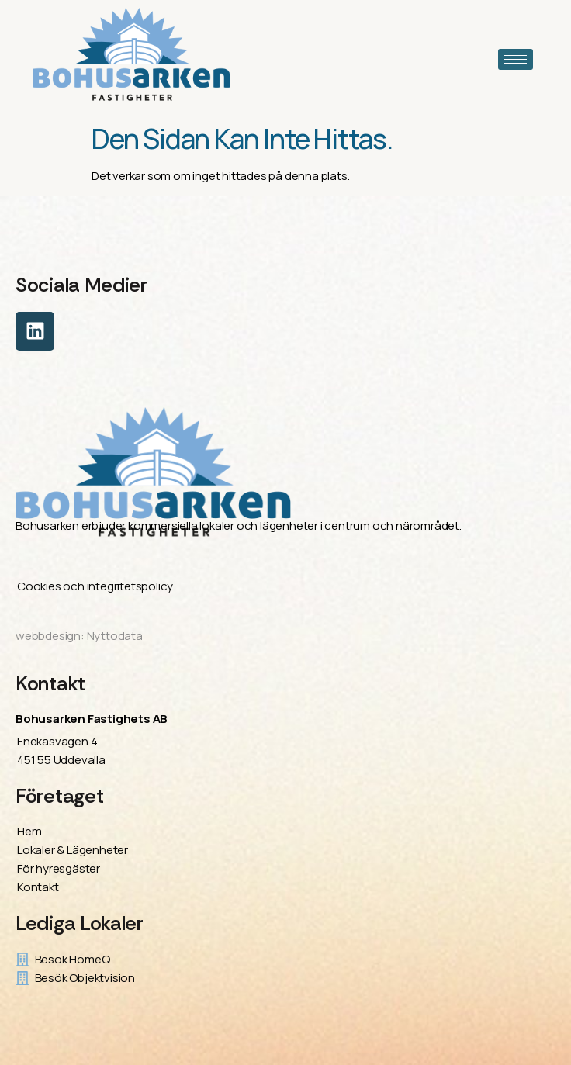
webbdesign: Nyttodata (79, 636)
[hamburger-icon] (515, 59)
